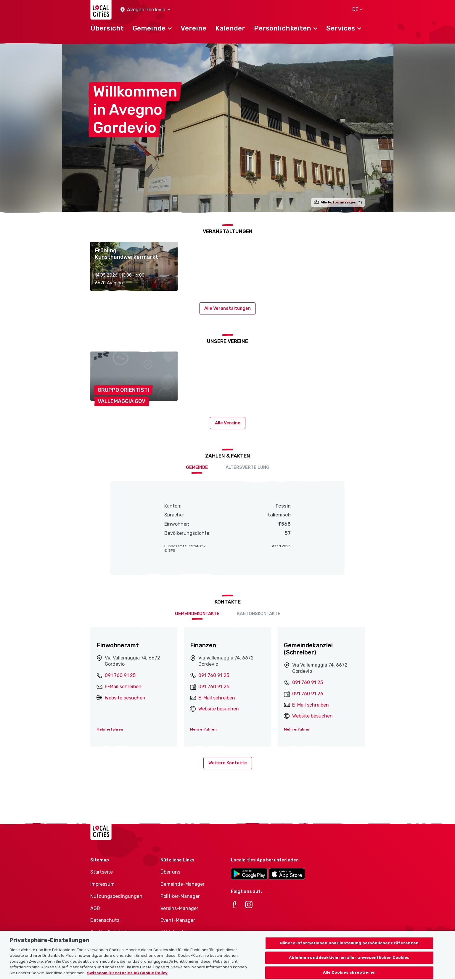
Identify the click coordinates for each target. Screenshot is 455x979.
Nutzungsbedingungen (116, 896)
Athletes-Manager (180, 932)
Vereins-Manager (179, 908)
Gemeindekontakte (197, 613)
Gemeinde (197, 467)
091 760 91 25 (120, 675)
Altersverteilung (247, 467)
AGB (95, 908)
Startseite (101, 872)
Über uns (170, 872)
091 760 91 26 (213, 686)
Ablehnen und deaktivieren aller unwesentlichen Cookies (349, 964)
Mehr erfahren (110, 729)
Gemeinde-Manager (182, 884)
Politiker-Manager (180, 896)
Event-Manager (177, 920)
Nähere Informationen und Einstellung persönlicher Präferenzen (349, 949)
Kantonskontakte (258, 613)
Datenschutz (105, 920)
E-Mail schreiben (123, 686)
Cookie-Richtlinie (109, 932)
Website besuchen (125, 698)
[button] (145, 10)
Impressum (102, 884)
